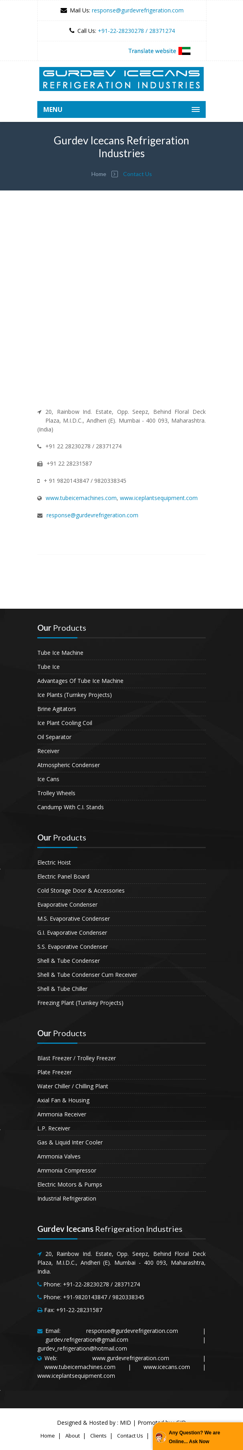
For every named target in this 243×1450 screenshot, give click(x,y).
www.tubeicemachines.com (81, 498)
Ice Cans (48, 779)
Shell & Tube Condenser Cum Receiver (87, 974)
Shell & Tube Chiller (62, 988)
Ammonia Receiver (61, 1114)
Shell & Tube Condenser (68, 960)
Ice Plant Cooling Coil (64, 723)
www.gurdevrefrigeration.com (130, 1358)
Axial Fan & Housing (63, 1100)
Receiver (48, 751)
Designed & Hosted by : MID (94, 1422)
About (72, 1435)
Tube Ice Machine (60, 652)
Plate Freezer (54, 1072)
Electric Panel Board (63, 876)
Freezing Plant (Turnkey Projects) (80, 1002)
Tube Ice (48, 666)
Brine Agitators (56, 709)
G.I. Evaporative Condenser (72, 932)
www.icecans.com (167, 1367)
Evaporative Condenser (67, 904)
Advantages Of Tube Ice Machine (80, 680)
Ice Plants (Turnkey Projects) (74, 695)
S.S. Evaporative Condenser (72, 946)
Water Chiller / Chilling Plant (72, 1086)
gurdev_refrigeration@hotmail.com (82, 1348)
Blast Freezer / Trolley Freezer (76, 1058)
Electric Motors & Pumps (69, 1184)
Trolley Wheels (56, 793)
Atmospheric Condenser (68, 765)
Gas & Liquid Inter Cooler (70, 1142)
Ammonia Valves (59, 1156)
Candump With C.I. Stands (70, 807)
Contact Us (130, 1435)
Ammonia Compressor (66, 1170)
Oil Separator (54, 737)
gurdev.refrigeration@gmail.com (86, 1339)
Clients (98, 1435)
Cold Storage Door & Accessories (81, 890)
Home (98, 173)
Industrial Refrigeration (66, 1198)
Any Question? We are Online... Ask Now (194, 1437)
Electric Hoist (54, 862)
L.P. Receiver (53, 1128)
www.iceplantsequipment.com (159, 498)
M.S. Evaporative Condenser (73, 918)
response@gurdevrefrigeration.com (138, 10)
